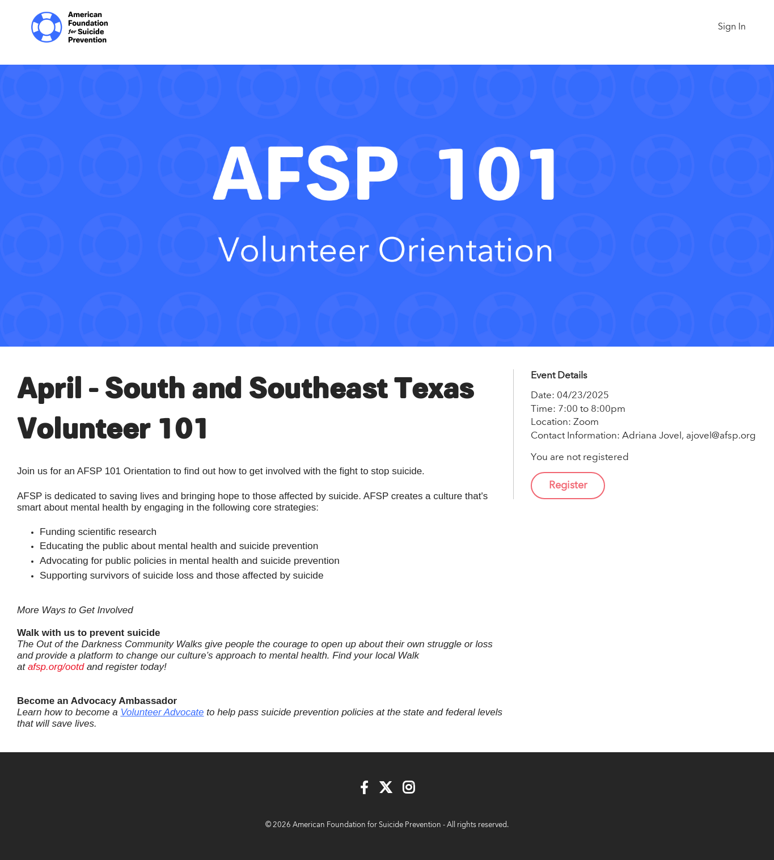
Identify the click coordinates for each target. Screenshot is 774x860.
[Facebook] (364, 788)
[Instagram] (409, 788)
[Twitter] (385, 788)
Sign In (732, 27)
